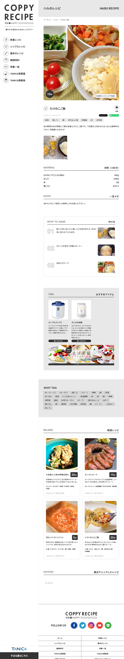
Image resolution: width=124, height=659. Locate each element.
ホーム (59, 638)
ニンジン (49, 486)
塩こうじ (56, 120)
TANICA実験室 (17, 73)
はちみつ (111, 404)
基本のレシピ (17, 53)
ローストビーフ (91, 475)
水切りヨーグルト (68, 400)
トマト (91, 549)
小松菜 (67, 486)
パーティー (99, 404)
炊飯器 (84, 120)
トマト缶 (61, 549)
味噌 (110, 396)
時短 (69, 549)
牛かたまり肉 (107, 486)
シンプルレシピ (17, 46)
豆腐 (48, 488)
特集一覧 (15, 66)
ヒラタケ (56, 486)
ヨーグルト (64, 392)
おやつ (106, 400)
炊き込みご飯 (73, 120)
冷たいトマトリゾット (55, 537)
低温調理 (84, 396)
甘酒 (107, 392)
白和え (72, 486)
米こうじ (48, 408)
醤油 (56, 400)
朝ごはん (48, 404)
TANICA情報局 (17, 80)
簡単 (94, 392)
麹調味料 (15, 60)
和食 (47, 120)
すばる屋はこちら (19, 655)
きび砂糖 (74, 404)
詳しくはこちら (58, 341)
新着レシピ (15, 39)
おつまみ (48, 396)
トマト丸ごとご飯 (92, 537)
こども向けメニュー (70, 396)
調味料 (64, 404)
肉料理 (47, 400)
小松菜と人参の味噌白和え (57, 475)
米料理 (99, 120)
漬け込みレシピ (93, 400)
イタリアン (54, 549)
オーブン (81, 400)
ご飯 (48, 549)
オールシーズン (50, 392)
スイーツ (85, 392)
